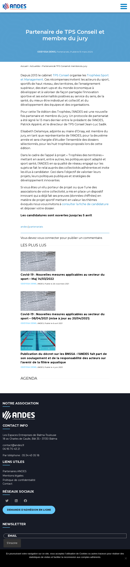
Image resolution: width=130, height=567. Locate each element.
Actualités (35, 66)
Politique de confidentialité (19, 480)
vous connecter (48, 238)
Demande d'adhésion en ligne (29, 509)
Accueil (24, 66)
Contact (7, 483)
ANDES (24, 226)
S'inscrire (12, 543)
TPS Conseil (61, 75)
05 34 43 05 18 (30, 455)
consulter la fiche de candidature (85, 204)
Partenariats (36, 226)
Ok (50, 561)
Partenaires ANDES (14, 471)
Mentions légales (13, 475)
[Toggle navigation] (123, 6)
